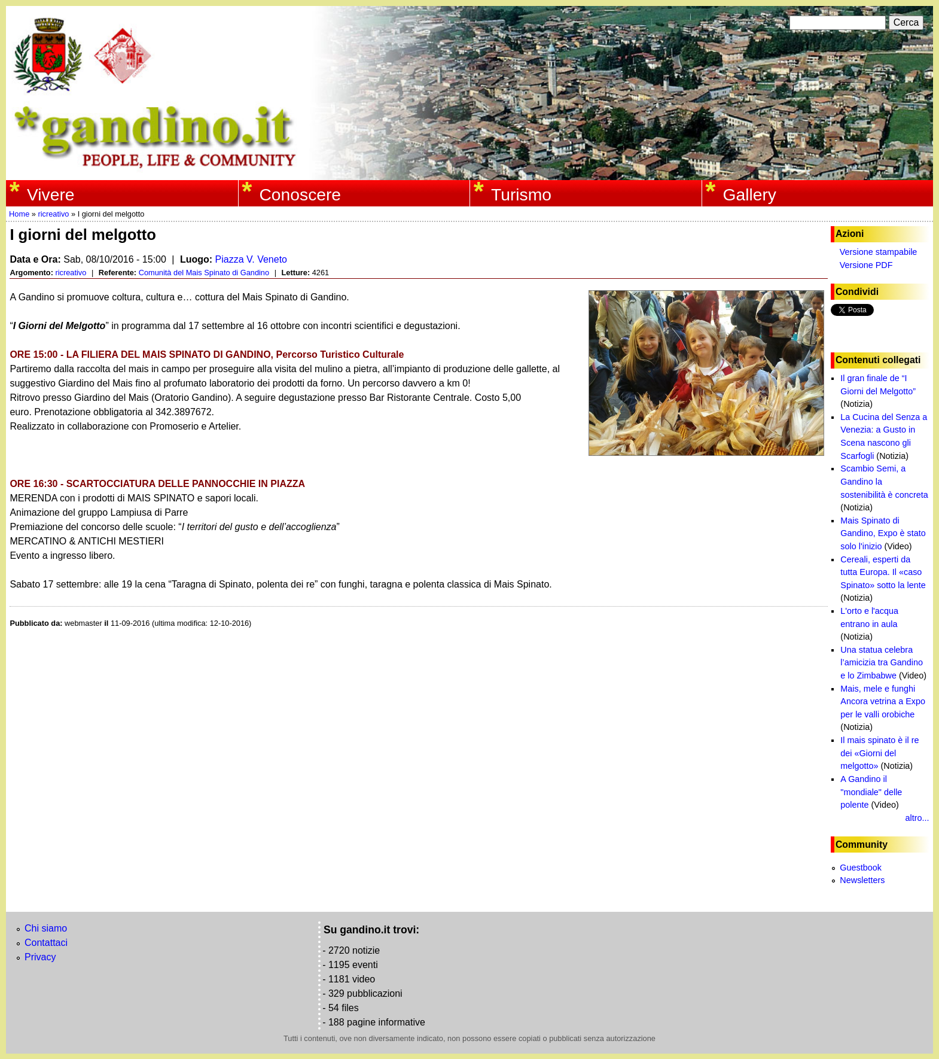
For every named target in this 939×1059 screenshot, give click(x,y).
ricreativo (53, 213)
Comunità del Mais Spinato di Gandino (204, 272)
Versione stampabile (878, 252)
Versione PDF (866, 265)
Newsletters (862, 880)
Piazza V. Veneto (251, 259)
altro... (917, 818)
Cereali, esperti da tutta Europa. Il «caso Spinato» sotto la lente (882, 572)
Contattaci (46, 943)
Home (19, 213)
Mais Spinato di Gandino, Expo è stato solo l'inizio (882, 533)
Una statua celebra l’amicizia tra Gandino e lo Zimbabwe (881, 662)
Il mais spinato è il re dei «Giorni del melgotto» (879, 753)
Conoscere (300, 194)
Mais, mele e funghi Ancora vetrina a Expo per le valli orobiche (882, 701)
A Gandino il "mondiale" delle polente (871, 792)
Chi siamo (46, 928)
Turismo (521, 194)
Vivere (51, 194)
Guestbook (861, 867)
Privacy (40, 957)
